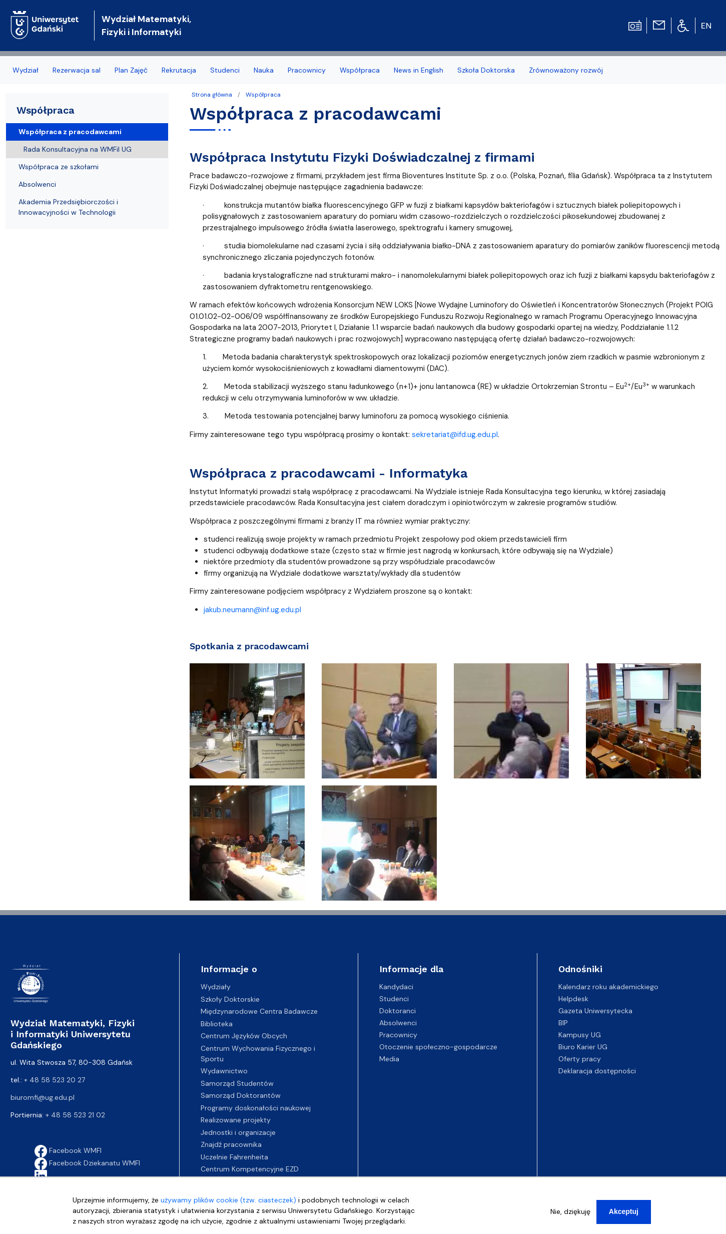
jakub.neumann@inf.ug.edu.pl (252, 610)
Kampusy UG (579, 1034)
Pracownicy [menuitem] (307, 70)
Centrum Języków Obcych (244, 1035)
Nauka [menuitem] (264, 70)
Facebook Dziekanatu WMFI (87, 1162)
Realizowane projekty (236, 1119)
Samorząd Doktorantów (241, 1095)
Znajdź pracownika (231, 1144)
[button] (248, 724)
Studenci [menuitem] (225, 70)
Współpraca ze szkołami (59, 166)
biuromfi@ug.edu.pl (43, 1097)
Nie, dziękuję (570, 1211)
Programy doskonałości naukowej (256, 1107)
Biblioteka (217, 1023)
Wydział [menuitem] (26, 70)
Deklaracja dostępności (597, 1070)
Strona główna (212, 95)
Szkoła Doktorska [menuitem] (486, 70)
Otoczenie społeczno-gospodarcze (438, 1046)
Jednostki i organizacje (238, 1132)
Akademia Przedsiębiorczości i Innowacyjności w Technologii (68, 207)
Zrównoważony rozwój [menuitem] (566, 70)
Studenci (394, 998)
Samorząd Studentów (237, 1083)
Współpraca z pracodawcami (70, 131)
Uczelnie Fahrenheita (234, 1156)
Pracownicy (398, 1034)
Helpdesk (573, 998)
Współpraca (263, 95)
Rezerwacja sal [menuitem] (77, 70)
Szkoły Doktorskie (230, 999)
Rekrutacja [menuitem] (179, 70)
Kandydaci (396, 986)
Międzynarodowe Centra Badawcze (259, 1011)
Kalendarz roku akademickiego (608, 986)
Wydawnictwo (224, 1070)
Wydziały (216, 986)
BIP (563, 1022)
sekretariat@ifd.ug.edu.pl (455, 435)
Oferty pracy (579, 1058)
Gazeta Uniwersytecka (595, 1010)
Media (389, 1058)
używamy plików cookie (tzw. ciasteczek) (228, 1199)
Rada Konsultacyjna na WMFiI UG (78, 149)
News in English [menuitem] (418, 70)
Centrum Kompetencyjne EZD (250, 1168)
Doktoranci (397, 1010)
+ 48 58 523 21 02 (75, 1114)
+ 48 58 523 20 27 (54, 1079)
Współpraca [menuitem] (360, 70)
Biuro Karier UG (582, 1046)
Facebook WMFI (68, 1150)
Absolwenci (37, 184)
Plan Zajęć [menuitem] (131, 70)
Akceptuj (623, 1211)
